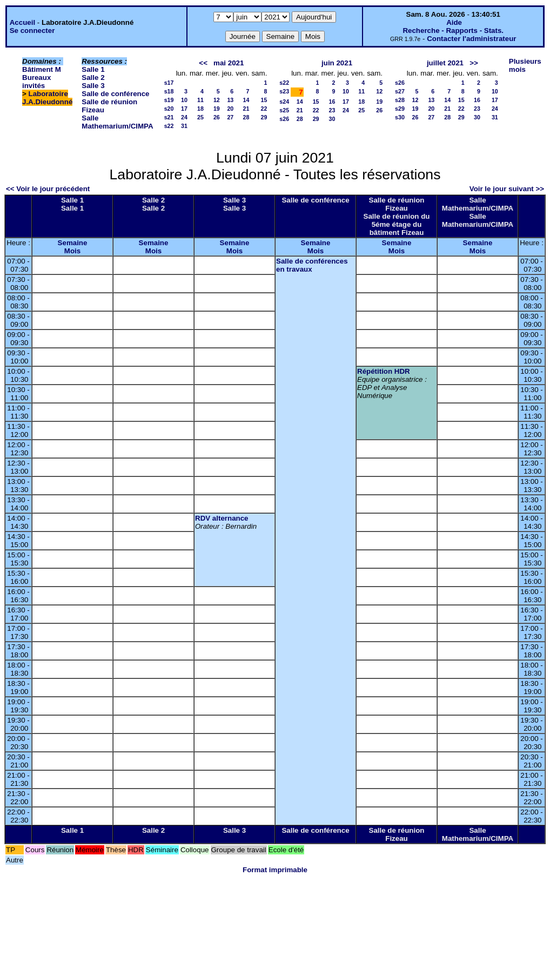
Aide (454, 22)
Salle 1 (93, 69)
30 (332, 119)
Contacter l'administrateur (471, 39)
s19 (169, 100)
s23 (284, 91)
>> (473, 63)
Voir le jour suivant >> (506, 189)
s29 (400, 108)
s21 (169, 117)
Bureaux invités (36, 81)
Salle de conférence (115, 94)
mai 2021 (228, 63)
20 (230, 108)
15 (263, 100)
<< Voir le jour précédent (48, 189)
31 (184, 126)
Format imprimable (275, 870)
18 (200, 108)
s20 (169, 108)
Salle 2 (93, 77)
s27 (400, 91)
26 (216, 117)
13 (230, 100)
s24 (284, 101)
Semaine (73, 243)
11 (200, 100)
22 (263, 108)
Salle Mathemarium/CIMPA (117, 122)
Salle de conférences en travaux (312, 265)
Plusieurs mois (525, 65)
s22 (169, 126)
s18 (169, 91)
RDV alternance (222, 518)
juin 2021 (336, 63)
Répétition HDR (383, 371)
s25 (284, 110)
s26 (284, 119)
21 (246, 108)
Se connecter (32, 30)
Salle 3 (93, 86)
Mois (72, 251)
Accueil (22, 22)
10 (184, 100)
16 (332, 101)
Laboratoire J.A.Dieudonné (47, 98)
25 (200, 117)
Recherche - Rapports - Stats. (453, 30)
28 (246, 117)
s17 (169, 82)
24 (184, 117)
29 (263, 117)
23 (332, 110)
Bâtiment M (41, 69)
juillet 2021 (445, 63)
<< (203, 63)
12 (216, 100)
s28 (400, 100)
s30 (400, 117)
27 (230, 117)
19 (216, 108)
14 (246, 100)
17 (184, 108)
